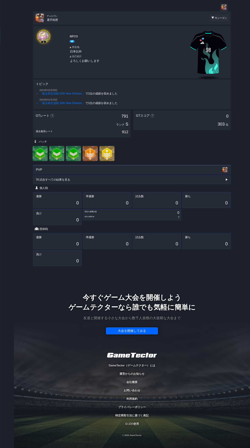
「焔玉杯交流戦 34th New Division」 (62, 103)
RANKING (6, 67)
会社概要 (132, 382)
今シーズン (221, 18)
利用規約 (132, 398)
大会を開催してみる (132, 331)
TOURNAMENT (6, 24)
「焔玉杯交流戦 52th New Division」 (62, 93)
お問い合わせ (132, 390)
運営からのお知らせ (131, 373)
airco (74, 36)
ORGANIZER (7, 53)
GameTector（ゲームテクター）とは (132, 365)
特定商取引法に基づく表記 (132, 415)
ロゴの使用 (132, 423)
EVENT (7, 81)
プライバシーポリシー (132, 407)
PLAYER (7, 39)
